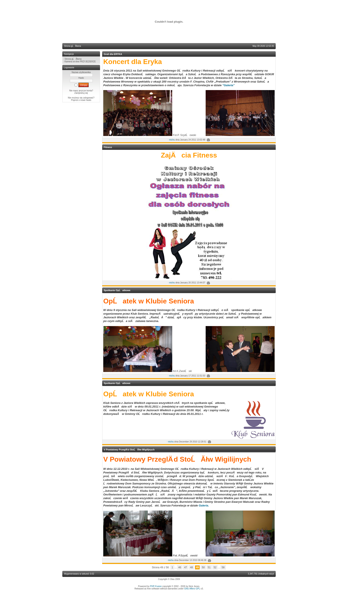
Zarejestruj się (81, 93)
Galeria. (204, 505)
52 (215, 567)
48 (191, 567)
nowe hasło (85, 100)
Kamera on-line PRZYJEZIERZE (80, 61)
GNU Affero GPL (192, 588)
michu (172, 140)
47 (185, 567)
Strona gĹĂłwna (73, 59)
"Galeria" (228, 85)
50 (203, 567)
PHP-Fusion (156, 586)
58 (223, 567)
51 (209, 567)
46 (179, 567)
